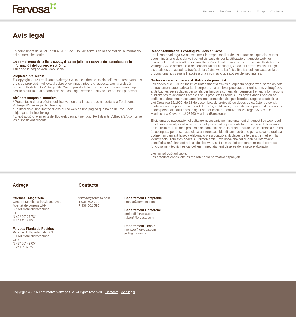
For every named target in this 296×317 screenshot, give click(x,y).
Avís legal (128, 292)
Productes (243, 11)
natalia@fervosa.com (139, 202)
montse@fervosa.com (140, 229)
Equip (260, 11)
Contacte (276, 11)
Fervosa (208, 11)
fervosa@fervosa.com (94, 198)
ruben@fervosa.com (139, 217)
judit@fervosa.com (137, 233)
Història (225, 11)
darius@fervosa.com (139, 214)
